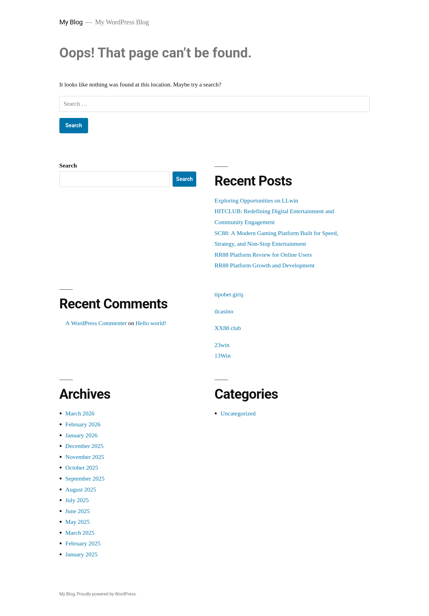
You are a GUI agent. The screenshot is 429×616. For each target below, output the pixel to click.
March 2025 (79, 533)
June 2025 (77, 511)
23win (222, 345)
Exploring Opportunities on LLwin (256, 200)
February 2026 (82, 424)
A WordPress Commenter (96, 323)
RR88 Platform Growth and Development (265, 265)
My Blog (71, 22)
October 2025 (81, 468)
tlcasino (224, 311)
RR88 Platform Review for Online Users (263, 255)
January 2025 (81, 554)
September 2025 (85, 478)
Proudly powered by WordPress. (107, 594)
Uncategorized (238, 413)
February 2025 (82, 543)
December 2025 (84, 446)
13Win (223, 356)
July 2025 (77, 500)
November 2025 (84, 457)
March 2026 (79, 413)
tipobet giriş (229, 294)
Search (68, 165)
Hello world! (150, 323)
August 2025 (80, 489)
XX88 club (228, 328)
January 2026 (81, 435)
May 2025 (77, 522)
